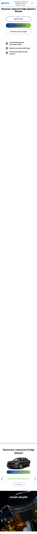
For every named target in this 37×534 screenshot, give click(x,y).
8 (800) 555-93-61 (21, 3)
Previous (2, 479)
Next (35, 479)
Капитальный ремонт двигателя (18, 479)
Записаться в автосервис (18, 472)
